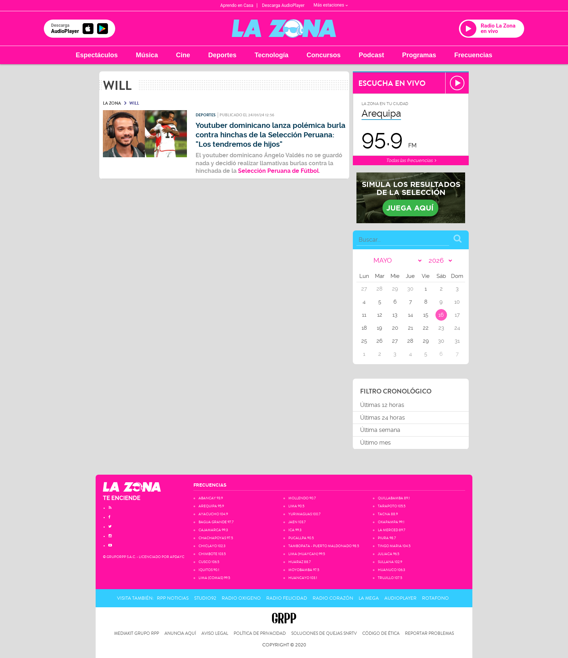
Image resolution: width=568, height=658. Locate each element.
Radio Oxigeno (241, 598)
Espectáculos (97, 55)
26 (379, 341)
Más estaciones (331, 5)
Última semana (380, 429)
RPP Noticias (173, 598)
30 (441, 341)
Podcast (371, 55)
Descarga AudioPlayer (283, 5)
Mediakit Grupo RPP (136, 633)
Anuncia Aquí (180, 633)
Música (147, 55)
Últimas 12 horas (382, 404)
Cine (183, 55)
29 (426, 341)
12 (379, 315)
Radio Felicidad (286, 598)
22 (426, 328)
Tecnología (272, 55)
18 (364, 328)
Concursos (323, 55)
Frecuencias (473, 55)
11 (364, 315)
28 (410, 341)
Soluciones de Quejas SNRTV (324, 633)
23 (441, 328)
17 (457, 315)
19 (379, 328)
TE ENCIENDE (122, 498)
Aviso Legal (214, 633)
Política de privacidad (260, 633)
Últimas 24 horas (382, 417)
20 (395, 328)
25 (364, 341)
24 (457, 328)
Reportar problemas (429, 633)
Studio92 (205, 598)
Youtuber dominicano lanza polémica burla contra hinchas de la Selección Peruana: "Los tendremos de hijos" (271, 135)
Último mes (375, 442)
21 (410, 328)
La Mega (369, 598)
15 (425, 315)
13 (394, 315)
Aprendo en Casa (236, 5)
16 (441, 315)
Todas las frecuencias (411, 160)
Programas (419, 55)
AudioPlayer (400, 598)
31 (457, 341)
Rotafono (435, 598)
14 (410, 315)
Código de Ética (381, 633)
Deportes (222, 55)
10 (457, 302)
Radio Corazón (333, 598)
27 (395, 341)
